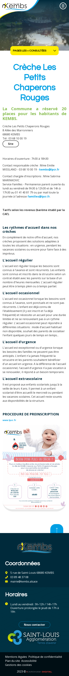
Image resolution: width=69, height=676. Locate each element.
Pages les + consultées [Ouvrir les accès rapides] (34, 50)
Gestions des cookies (18, 665)
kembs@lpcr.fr (49, 169)
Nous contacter (34, 625)
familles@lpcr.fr (39, 196)
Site (10, 144)
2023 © (34, 671)
